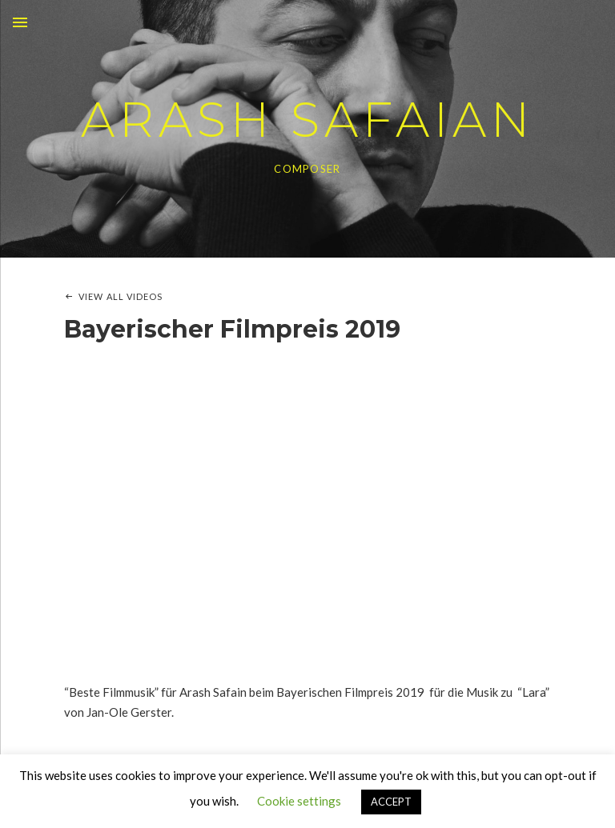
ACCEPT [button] (391, 801)
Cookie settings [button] (299, 801)
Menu (20, 22)
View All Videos (120, 296)
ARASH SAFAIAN (307, 119)
